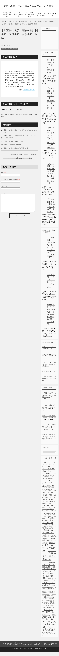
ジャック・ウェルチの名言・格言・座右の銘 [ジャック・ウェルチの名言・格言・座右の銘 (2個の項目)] (49, 495)
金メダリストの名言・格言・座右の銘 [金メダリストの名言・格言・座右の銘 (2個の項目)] (49, 638)
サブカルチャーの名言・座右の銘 (18, 18)
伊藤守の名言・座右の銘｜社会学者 (11, 148)
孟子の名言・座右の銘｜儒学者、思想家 (12, 145)
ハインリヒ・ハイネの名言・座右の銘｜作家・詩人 (17, 162)
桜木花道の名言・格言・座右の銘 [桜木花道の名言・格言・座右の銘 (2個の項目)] (49, 592)
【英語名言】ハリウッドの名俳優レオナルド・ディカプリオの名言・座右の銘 (51, 142)
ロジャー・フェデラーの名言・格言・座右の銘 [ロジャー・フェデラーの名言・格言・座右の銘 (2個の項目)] (49, 520)
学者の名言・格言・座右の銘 (13, 118)
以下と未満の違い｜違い (49, 375)
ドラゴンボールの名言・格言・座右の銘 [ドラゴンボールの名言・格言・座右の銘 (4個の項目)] (49, 513)
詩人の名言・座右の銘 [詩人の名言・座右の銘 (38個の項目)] (49, 628)
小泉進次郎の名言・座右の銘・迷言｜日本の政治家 (49, 382)
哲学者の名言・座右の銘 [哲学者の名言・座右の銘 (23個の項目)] (48, 536)
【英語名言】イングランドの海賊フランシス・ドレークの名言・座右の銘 (51, 177)
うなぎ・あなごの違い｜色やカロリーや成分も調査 (49, 360)
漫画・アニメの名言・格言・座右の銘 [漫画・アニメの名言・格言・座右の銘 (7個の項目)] (48, 602)
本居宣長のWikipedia (28, 94)
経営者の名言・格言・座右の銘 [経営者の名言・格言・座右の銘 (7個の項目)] (48, 608)
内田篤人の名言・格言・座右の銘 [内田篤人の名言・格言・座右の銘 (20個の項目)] (48, 524)
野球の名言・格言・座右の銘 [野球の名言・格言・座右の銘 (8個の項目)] (48, 633)
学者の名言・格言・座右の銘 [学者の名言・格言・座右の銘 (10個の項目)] (49, 545)
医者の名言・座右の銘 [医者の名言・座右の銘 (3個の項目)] (49, 528)
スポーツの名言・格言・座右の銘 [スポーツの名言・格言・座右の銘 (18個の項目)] (49, 499)
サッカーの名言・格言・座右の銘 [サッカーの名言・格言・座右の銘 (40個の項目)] (48, 487)
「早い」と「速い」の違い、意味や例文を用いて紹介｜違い (49, 368)
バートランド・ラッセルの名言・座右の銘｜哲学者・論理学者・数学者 (51, 318)
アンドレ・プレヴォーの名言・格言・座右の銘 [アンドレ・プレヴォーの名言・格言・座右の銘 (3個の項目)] (49, 479)
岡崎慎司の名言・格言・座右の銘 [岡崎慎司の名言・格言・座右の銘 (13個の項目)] (48, 569)
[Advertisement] (50, 43)
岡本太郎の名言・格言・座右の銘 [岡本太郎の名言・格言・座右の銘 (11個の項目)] (49, 573)
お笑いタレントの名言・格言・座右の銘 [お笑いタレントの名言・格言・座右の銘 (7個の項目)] (48, 468)
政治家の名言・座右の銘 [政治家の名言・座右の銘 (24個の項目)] (48, 586)
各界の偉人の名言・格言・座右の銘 (7, 18)
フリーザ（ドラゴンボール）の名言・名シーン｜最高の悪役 (49, 440)
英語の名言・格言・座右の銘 (40, 18)
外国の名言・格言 (52, 18)
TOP (16, 26)
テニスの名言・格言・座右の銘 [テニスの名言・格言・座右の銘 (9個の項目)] (48, 509)
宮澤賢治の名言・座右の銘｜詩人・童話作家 (23, 158)
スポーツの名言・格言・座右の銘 (29, 18)
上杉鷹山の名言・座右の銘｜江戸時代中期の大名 (14, 152)
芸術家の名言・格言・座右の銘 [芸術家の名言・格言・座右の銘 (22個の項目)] (48, 616)
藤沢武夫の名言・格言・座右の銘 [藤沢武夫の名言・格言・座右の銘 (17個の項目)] (49, 622)
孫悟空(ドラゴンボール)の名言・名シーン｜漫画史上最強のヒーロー (49, 430)
